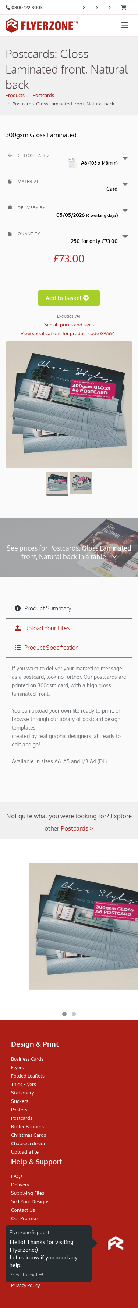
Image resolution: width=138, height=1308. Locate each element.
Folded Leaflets (28, 1076)
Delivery (20, 1184)
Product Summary (43, 608)
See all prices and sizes (69, 324)
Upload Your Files (42, 628)
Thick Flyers (23, 1084)
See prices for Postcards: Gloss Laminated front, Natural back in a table (69, 552)
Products (15, 95)
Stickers (19, 1101)
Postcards (43, 95)
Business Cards (27, 1059)
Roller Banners (27, 1126)
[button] (69, 157)
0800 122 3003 (27, 7)
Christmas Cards (28, 1135)
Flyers (17, 1067)
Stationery (22, 1093)
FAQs (16, 1176)
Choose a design (29, 1143)
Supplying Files (27, 1193)
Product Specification (47, 647)
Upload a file (25, 1152)
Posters (19, 1109)
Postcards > (77, 828)
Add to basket (69, 297)
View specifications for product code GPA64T (69, 333)
